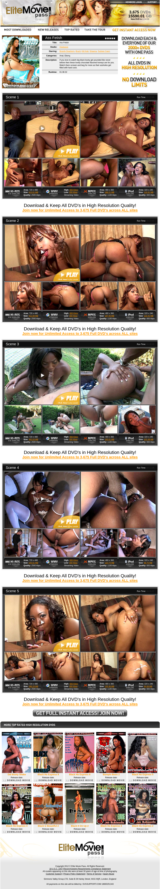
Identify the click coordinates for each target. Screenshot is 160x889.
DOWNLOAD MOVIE (16, 780)
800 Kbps (74, 190)
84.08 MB (148, 686)
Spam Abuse (108, 874)
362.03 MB (33, 439)
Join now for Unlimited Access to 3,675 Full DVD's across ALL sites (80, 210)
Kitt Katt (85, 51)
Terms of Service (94, 874)
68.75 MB (148, 563)
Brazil (78, 51)
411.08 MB (33, 316)
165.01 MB (109, 439)
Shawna (93, 51)
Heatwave (64, 47)
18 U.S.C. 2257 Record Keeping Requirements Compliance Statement (80, 869)
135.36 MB (109, 686)
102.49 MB (148, 439)
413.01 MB (33, 192)
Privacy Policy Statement (74, 874)
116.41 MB (148, 316)
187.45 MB (109, 316)
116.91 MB (148, 192)
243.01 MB (33, 563)
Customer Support (54, 874)
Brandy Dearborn (67, 51)
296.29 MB (33, 686)
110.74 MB (109, 563)
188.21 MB (109, 192)
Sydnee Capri (104, 51)
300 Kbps (73, 192)
